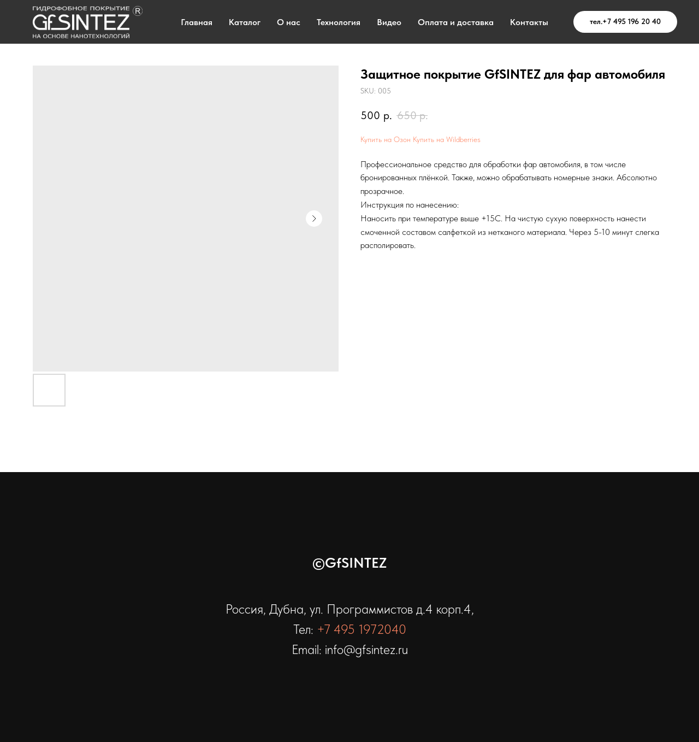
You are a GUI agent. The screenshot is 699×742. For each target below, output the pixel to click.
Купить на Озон (385, 139)
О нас (288, 22)
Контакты (529, 22)
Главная (196, 22)
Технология (338, 22)
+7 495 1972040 (361, 629)
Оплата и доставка (456, 22)
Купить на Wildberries (447, 139)
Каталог (244, 22)
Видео (389, 22)
